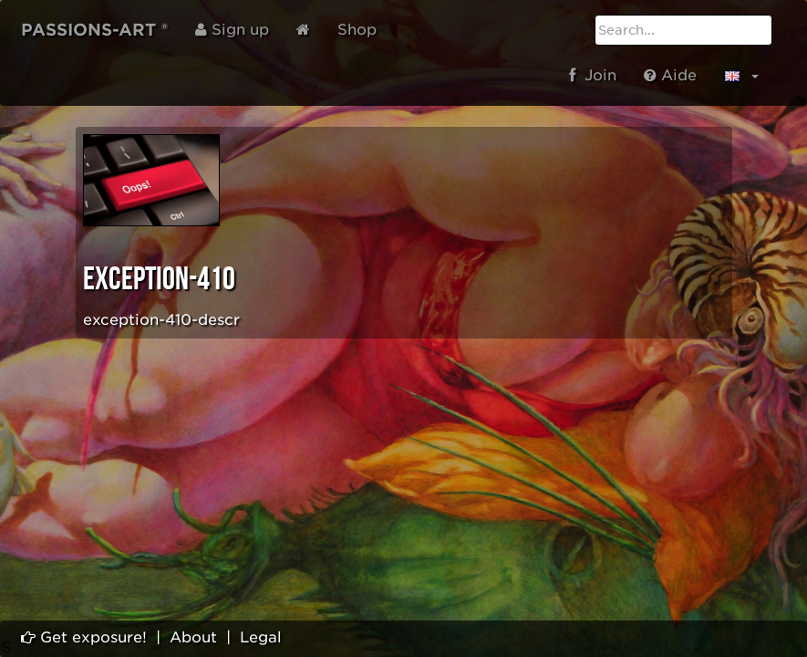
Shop (357, 29)
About (193, 637)
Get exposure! (84, 637)
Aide (670, 75)
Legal (261, 637)
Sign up (232, 29)
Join (592, 75)
